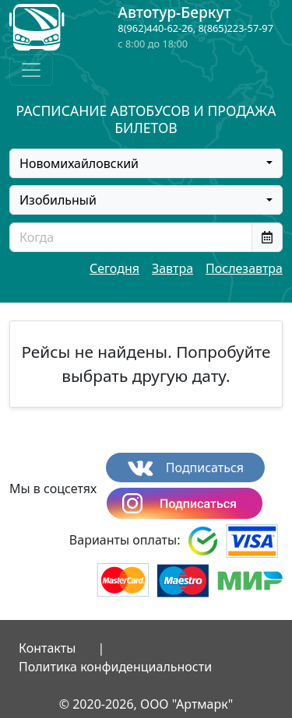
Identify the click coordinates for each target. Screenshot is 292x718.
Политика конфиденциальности (115, 666)
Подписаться (186, 468)
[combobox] (146, 163)
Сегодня (114, 268)
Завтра (172, 268)
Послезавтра (244, 268)
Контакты (47, 648)
